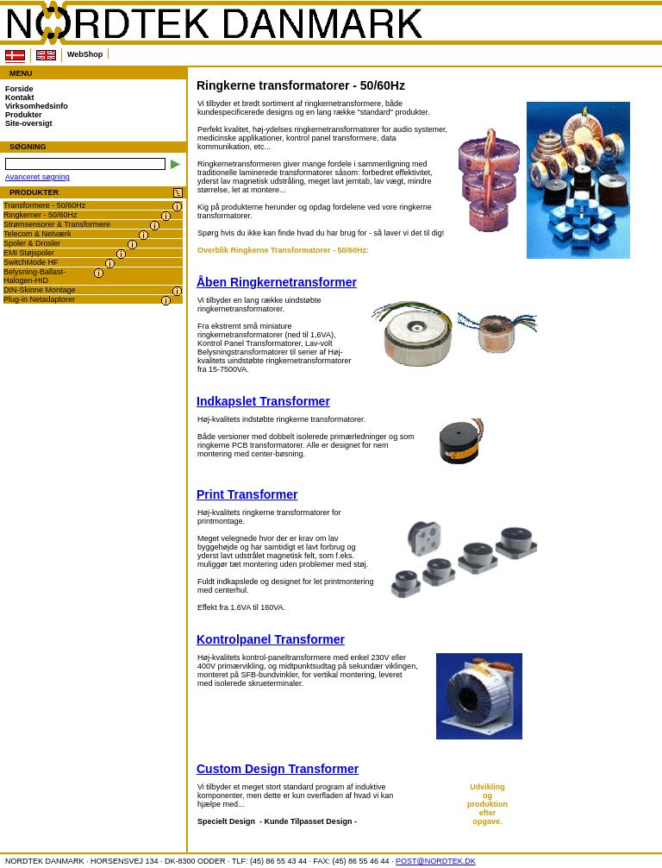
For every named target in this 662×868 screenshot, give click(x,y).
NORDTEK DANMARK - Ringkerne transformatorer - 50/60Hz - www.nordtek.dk (214, 23)
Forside (19, 89)
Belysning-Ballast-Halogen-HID (34, 276)
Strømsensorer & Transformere (56, 224)
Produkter (23, 114)
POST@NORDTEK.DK (436, 861)
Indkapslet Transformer (263, 401)
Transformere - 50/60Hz (44, 205)
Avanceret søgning (37, 177)
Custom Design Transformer (278, 769)
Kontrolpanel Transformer (271, 639)
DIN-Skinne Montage (39, 290)
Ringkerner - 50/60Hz (40, 215)
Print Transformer (247, 494)
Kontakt (19, 97)
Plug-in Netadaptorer (39, 299)
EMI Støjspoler (28, 252)
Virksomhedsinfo (36, 106)
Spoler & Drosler (31, 243)
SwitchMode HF (31, 262)
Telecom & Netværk (37, 234)
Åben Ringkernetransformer (277, 282)
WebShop (85, 54)
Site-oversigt (29, 123)
